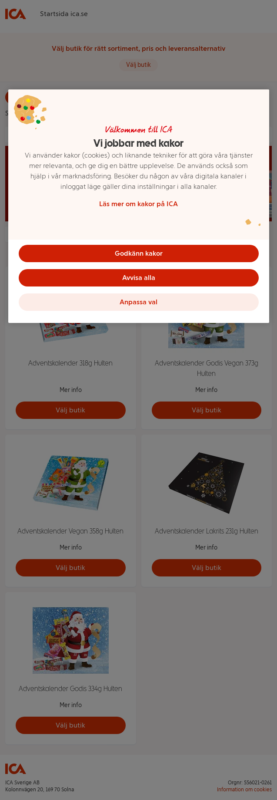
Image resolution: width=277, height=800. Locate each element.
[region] (138, 206)
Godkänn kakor (139, 253)
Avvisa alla (138, 277)
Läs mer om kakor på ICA (138, 204)
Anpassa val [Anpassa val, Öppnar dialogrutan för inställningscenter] (138, 302)
